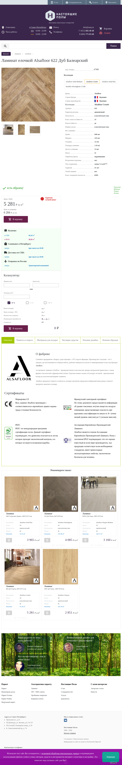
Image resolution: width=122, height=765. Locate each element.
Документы (65, 699)
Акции (107, 33)
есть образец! (15, 187)
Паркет (4, 688)
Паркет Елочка (6, 695)
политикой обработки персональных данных (60, 753)
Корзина (108, 28)
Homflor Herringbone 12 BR (76, 87)
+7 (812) (86, 31)
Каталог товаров (70, 733)
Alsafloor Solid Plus (108, 82)
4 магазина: (10, 27)
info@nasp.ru (88, 27)
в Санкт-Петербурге (37, 27)
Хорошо (110, 757)
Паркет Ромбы (6, 699)
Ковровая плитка (37, 699)
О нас (63, 688)
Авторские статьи (97, 688)
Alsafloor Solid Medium (74, 82)
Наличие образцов (110, 340)
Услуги (63, 695)
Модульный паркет (8, 702)
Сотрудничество (67, 692)
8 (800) (86, 34)
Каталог (6, 54)
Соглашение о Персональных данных (76, 739)
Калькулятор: (12, 275)
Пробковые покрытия (39, 695)
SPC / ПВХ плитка (38, 692)
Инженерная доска (8, 692)
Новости (94, 692)
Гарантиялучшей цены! (50, 199)
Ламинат (34, 688)
